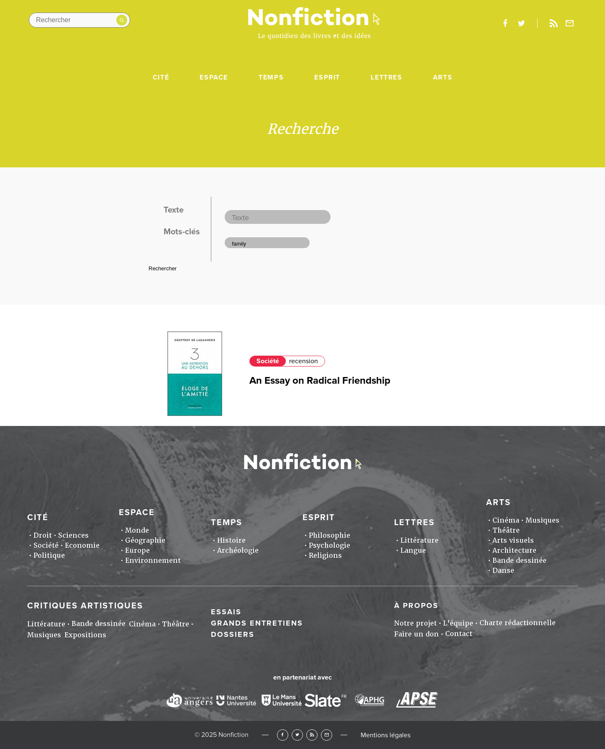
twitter (521, 23)
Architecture (514, 550)
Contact (458, 633)
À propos (416, 605)
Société (267, 361)
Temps (271, 77)
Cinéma (505, 520)
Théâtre (506, 530)
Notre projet (415, 623)
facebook (505, 23)
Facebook (282, 735)
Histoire (231, 540)
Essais (226, 611)
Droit (42, 535)
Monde (137, 530)
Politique (49, 555)
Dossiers (232, 634)
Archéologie (238, 550)
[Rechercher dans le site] (79, 20)
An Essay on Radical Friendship (319, 380)
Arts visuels (513, 540)
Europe (137, 550)
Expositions (85, 635)
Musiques (542, 520)
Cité (161, 77)
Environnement (153, 560)
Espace (214, 77)
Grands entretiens (257, 623)
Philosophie (329, 535)
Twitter (297, 735)
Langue (413, 550)
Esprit (327, 77)
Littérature (419, 540)
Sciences (73, 535)
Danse (503, 570)
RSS (312, 735)
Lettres (386, 77)
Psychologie (329, 545)
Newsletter (570, 23)
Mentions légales (385, 735)
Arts (442, 77)
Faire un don (416, 634)
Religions (325, 555)
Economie (82, 545)
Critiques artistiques (85, 606)
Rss (553, 23)
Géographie (145, 540)
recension (303, 361)
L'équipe (458, 623)
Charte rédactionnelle (517, 622)
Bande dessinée (519, 560)
